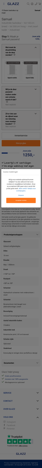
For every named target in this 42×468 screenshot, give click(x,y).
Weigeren (21, 195)
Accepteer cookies (21, 200)
